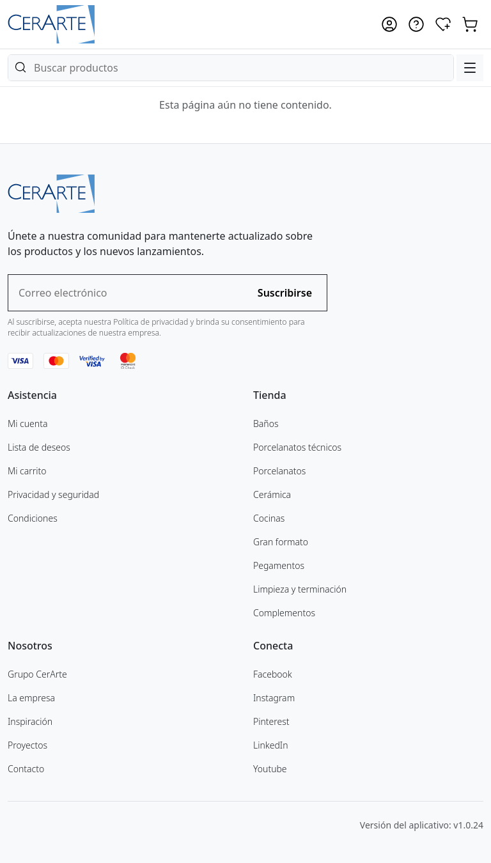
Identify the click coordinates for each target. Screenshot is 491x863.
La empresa (31, 698)
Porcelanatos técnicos (297, 447)
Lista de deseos (39, 447)
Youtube (270, 769)
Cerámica (272, 494)
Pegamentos (278, 565)
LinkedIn (270, 745)
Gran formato (280, 542)
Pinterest (271, 721)
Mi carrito (27, 471)
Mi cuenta (27, 423)
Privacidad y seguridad (53, 494)
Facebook (272, 674)
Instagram (274, 698)
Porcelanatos (279, 471)
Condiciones (33, 518)
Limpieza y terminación (300, 589)
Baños (265, 423)
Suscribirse (285, 293)
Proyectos (27, 745)
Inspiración (30, 721)
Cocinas (268, 518)
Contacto (26, 769)
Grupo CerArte (37, 674)
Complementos (284, 613)
